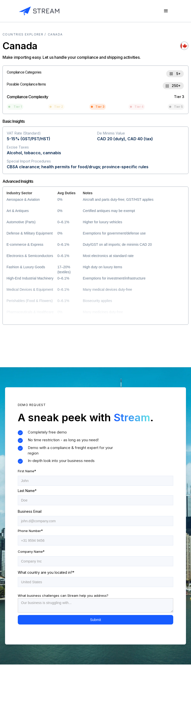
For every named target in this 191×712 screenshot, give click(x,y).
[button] (166, 11)
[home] (39, 11)
